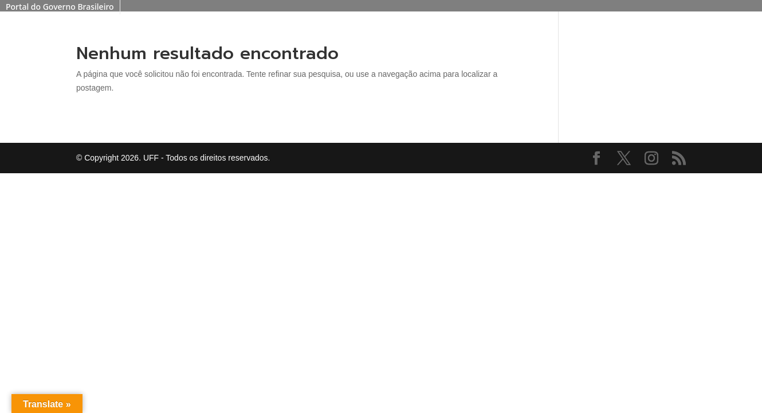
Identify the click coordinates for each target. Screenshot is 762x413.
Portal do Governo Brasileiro (60, 6)
